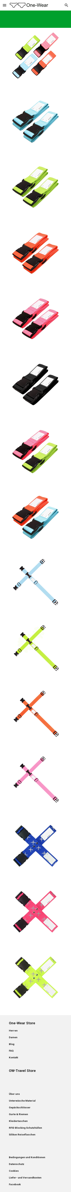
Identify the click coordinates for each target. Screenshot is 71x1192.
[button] (4, 5)
